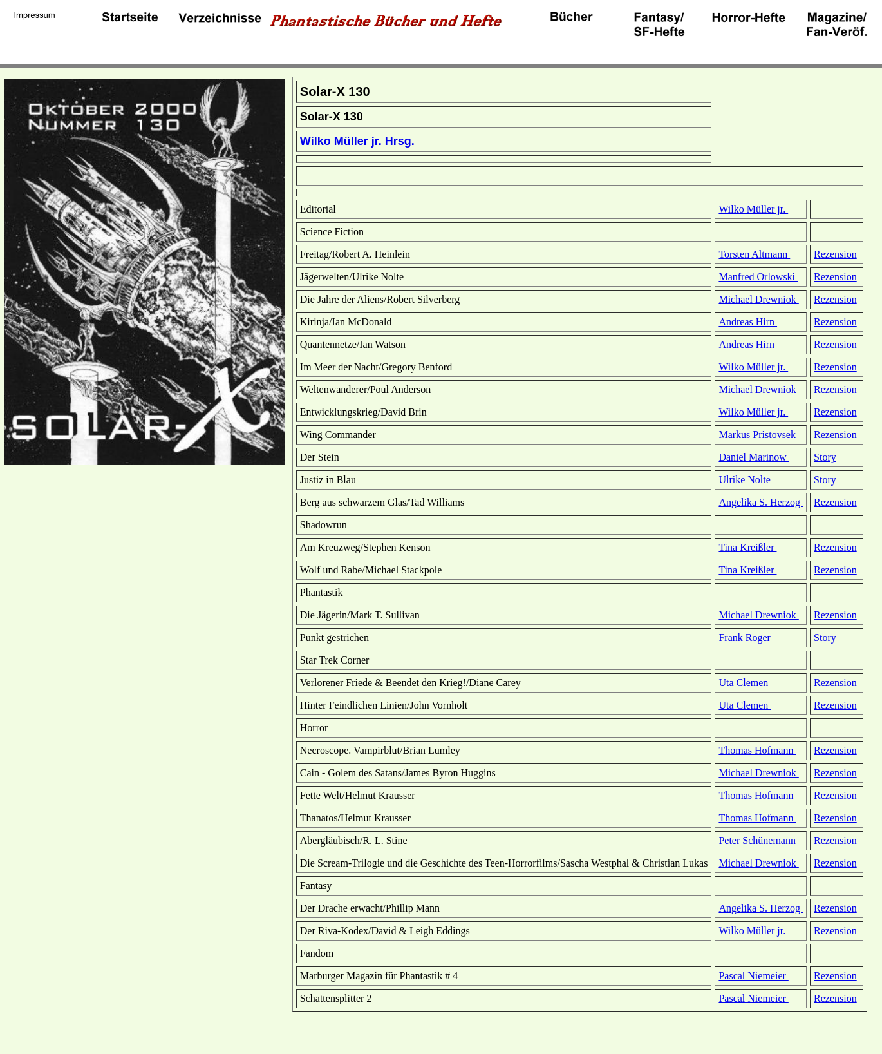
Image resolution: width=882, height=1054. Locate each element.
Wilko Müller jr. (753, 209)
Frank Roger (745, 637)
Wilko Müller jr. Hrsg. (357, 141)
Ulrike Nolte (745, 479)
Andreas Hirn (747, 321)
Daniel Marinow (753, 457)
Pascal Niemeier (753, 975)
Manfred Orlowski (758, 276)
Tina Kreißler (747, 547)
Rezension (835, 254)
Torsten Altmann (754, 254)
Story (825, 457)
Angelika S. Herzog (760, 502)
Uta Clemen (744, 682)
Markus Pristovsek (758, 434)
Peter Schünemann (758, 840)
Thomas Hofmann (757, 750)
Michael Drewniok (758, 299)
